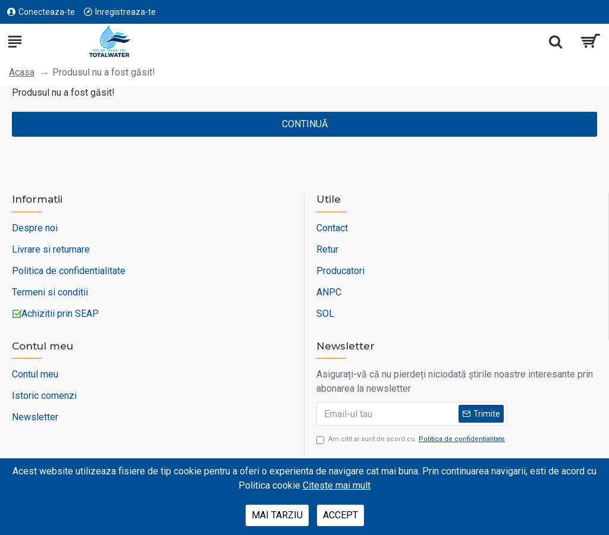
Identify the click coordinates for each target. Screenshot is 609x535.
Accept (340, 515)
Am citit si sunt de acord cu (411, 440)
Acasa (21, 72)
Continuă (305, 124)
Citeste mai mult (337, 485)
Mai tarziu (277, 515)
